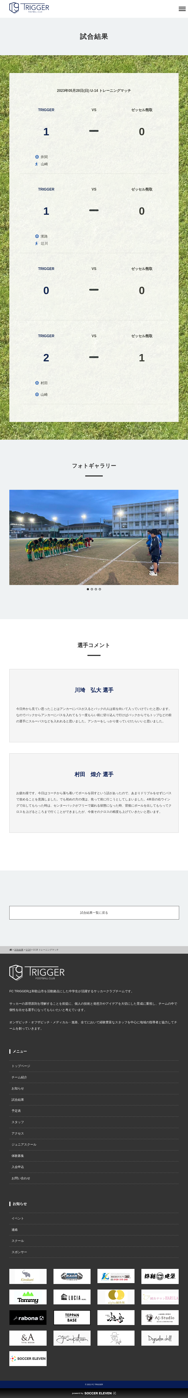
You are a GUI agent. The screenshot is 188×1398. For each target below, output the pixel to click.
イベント (18, 1218)
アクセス (18, 1133)
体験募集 (18, 1156)
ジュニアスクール (24, 1144)
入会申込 (18, 1167)
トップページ (21, 1066)
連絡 (15, 1229)
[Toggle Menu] (182, 9)
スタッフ (18, 1122)
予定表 (16, 1110)
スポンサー (19, 1252)
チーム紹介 (19, 1077)
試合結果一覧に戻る (94, 912)
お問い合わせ (21, 1178)
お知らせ (18, 1088)
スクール (18, 1240)
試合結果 (18, 1099)
